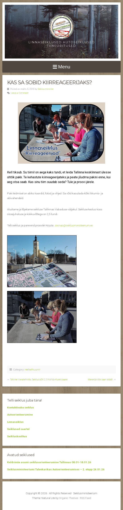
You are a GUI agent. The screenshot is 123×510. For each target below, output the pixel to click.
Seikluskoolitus (17, 436)
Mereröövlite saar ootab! (100, 379)
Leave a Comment (20, 93)
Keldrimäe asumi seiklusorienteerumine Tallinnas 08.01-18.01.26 (49, 462)
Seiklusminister (45, 89)
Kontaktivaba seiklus (20, 407)
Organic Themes (68, 498)
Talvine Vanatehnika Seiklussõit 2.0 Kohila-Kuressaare (38, 379)
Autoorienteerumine (20, 414)
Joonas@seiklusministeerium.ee (74, 225)
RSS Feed (85, 498)
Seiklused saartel (18, 429)
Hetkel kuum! (32, 369)
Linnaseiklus (15, 421)
